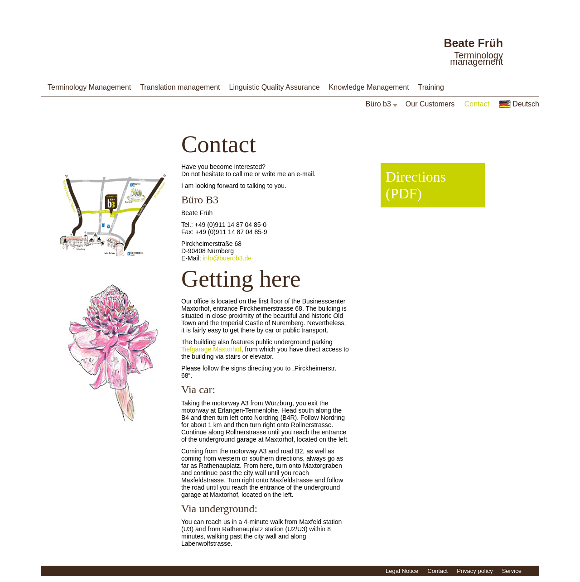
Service (512, 571)
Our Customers (430, 104)
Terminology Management (89, 87)
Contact (476, 104)
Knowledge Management (369, 87)
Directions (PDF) (416, 185)
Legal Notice (402, 571)
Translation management (180, 87)
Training (431, 87)
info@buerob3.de (227, 258)
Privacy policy (475, 571)
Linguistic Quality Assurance (274, 87)
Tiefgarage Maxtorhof (211, 349)
